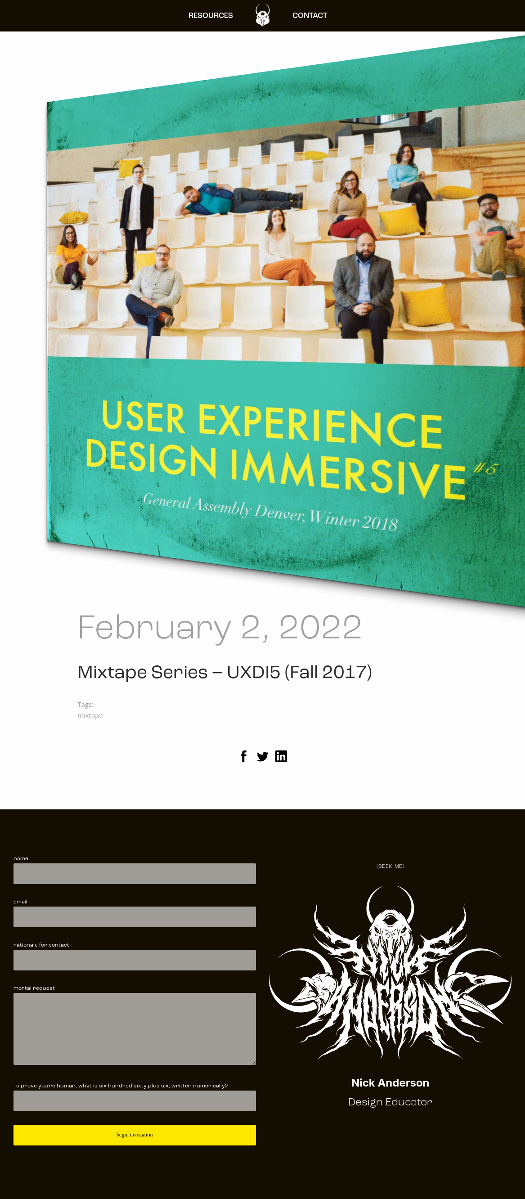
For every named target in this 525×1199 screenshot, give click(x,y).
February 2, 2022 (220, 629)
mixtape (90, 715)
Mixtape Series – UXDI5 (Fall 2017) (224, 673)
